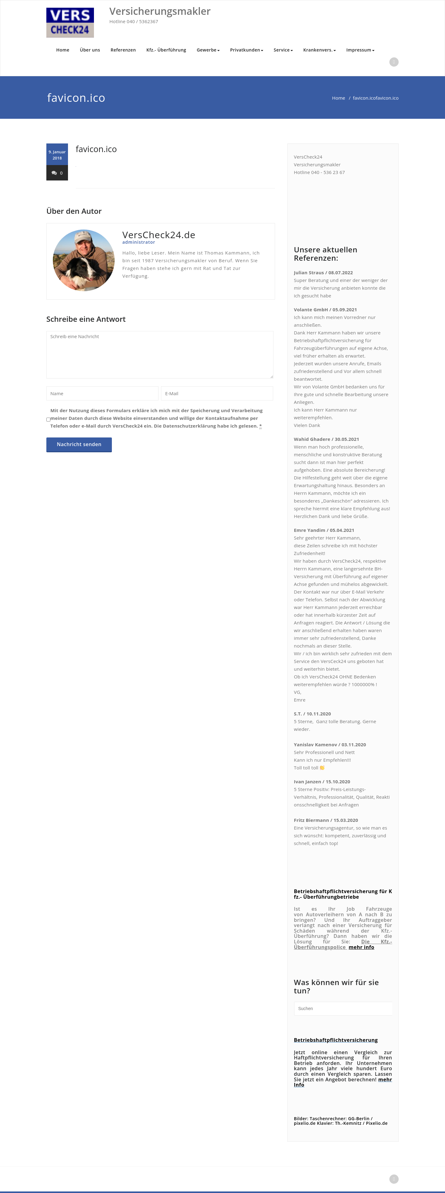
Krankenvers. (319, 50)
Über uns (90, 50)
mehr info (361, 947)
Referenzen (123, 50)
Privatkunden (246, 50)
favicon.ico (364, 98)
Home (63, 50)
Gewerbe (208, 50)
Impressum (360, 50)
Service (283, 50)
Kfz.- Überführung (166, 50)
